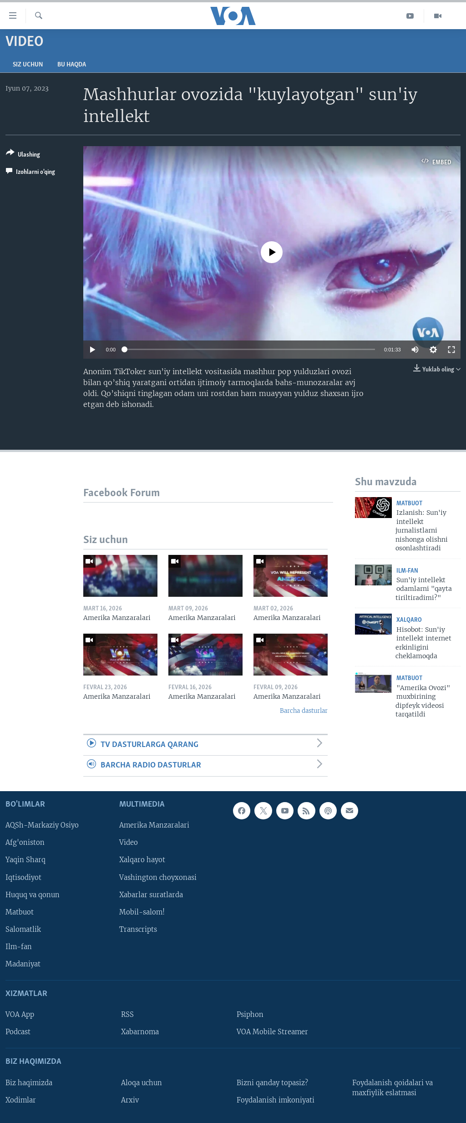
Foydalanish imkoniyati (275, 1100)
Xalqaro (409, 620)
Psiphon (250, 1015)
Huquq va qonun (32, 894)
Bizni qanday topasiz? (272, 1082)
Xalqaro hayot (142, 860)
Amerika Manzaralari (154, 825)
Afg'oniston (25, 842)
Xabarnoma (140, 1032)
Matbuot (409, 504)
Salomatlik (23, 929)
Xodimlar (20, 1100)
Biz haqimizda (28, 1082)
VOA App (19, 1015)
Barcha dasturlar (304, 711)
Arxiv (130, 1100)
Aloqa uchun (141, 1082)
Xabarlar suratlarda (151, 894)
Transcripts (138, 929)
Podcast (17, 1032)
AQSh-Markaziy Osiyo (42, 825)
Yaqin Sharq (25, 860)
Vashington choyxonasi (158, 877)
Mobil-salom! (142, 912)
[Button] (23, 155)
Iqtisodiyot (23, 877)
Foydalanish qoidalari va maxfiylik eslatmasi (392, 1087)
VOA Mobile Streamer (272, 1032)
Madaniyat (23, 964)
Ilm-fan (407, 571)
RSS (127, 1015)
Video (128, 842)
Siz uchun (28, 64)
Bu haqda (71, 64)
